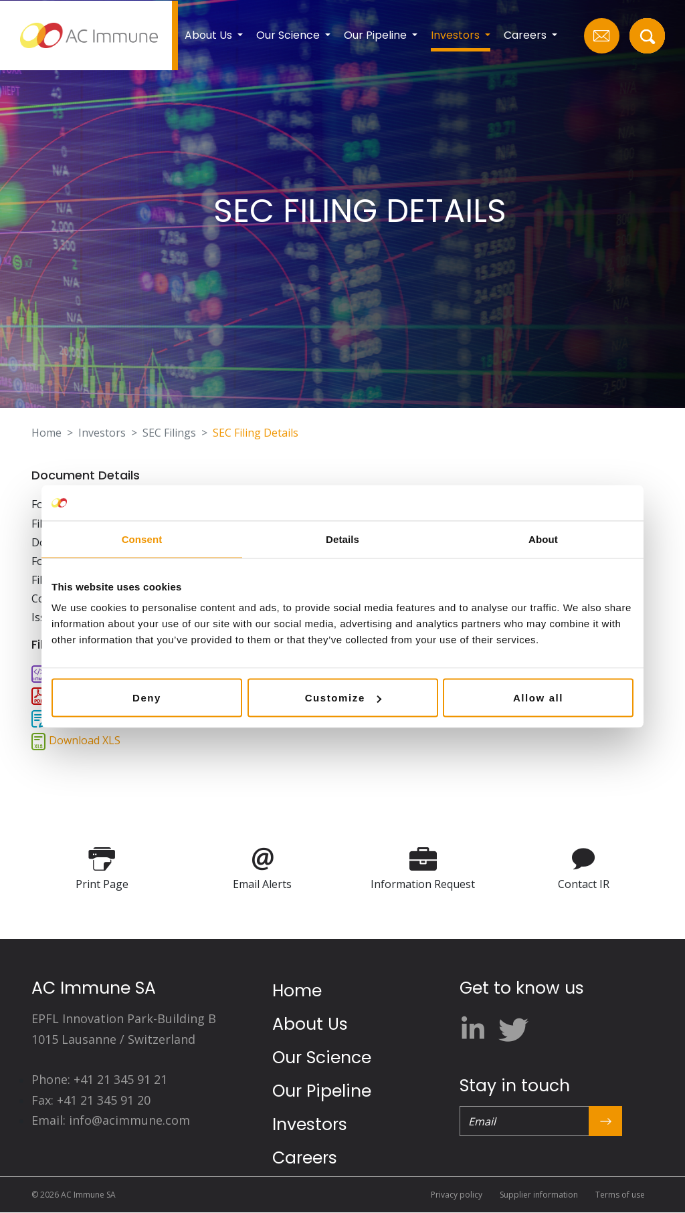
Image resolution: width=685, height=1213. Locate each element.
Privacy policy (456, 1194)
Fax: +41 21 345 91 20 (91, 1100)
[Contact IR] (584, 858)
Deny (146, 697)
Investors (102, 432)
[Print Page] (102, 858)
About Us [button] (210, 35)
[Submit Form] (605, 1121)
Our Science (321, 1057)
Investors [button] (456, 35)
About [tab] (543, 538)
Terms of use (620, 1194)
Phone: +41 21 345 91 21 (99, 1079)
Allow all (538, 697)
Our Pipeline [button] (376, 35)
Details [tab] (342, 538)
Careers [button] (526, 35)
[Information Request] (423, 858)
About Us (310, 1024)
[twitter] (511, 1025)
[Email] (524, 1121)
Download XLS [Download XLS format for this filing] (84, 740)
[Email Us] (601, 35)
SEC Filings (169, 432)
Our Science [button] (289, 35)
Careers (304, 1158)
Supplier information (539, 1194)
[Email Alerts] (263, 858)
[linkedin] (477, 1025)
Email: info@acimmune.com (110, 1120)
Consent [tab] (142, 538)
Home (46, 432)
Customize (343, 697)
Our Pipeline (321, 1091)
